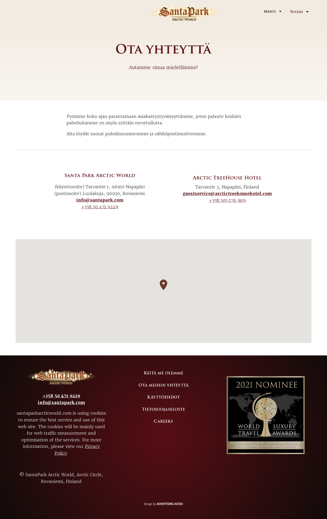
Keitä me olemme (163, 373)
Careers (163, 421)
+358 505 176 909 (227, 200)
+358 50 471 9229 (99, 206)
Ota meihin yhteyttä (163, 385)
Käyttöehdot (163, 397)
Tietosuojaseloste (163, 409)
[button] (163, 284)
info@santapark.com (99, 200)
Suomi (296, 12)
